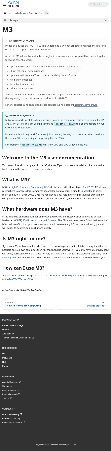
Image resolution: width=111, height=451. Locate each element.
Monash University (12, 414)
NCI (4, 362)
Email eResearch (11, 394)
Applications (8, 334)
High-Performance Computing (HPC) (29, 187)
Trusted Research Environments (18, 338)
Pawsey (5, 366)
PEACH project (10, 257)
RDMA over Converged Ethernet (40, 220)
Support (7, 398)
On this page (11, 20)
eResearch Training (11, 418)
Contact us (7, 386)
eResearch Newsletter (13, 422)
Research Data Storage (12, 325)
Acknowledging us (10, 390)
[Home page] (5, 13)
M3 (3, 354)
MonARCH (7, 358)
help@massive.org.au (86, 104)
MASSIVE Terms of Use (21, 279)
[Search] (98, 4)
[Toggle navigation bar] (4, 4)
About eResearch (11, 382)
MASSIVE (89, 187)
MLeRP (5, 329)
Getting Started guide (64, 275)
